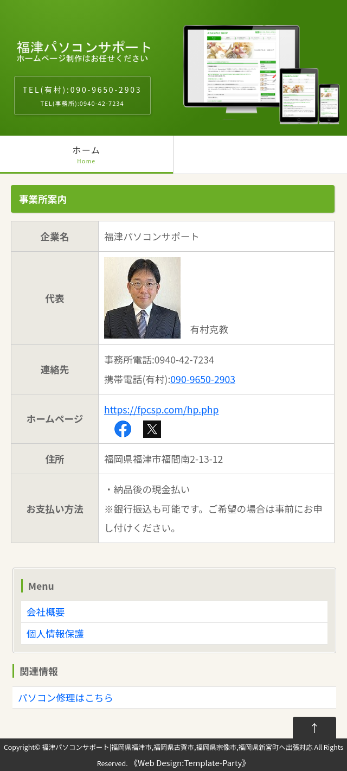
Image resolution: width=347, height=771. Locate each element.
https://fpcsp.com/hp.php (161, 409)
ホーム (86, 158)
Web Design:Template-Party (190, 762)
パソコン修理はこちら (65, 697)
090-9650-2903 (202, 379)
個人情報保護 (55, 633)
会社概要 (46, 612)
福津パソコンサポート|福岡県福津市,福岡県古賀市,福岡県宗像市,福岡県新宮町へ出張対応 (177, 747)
